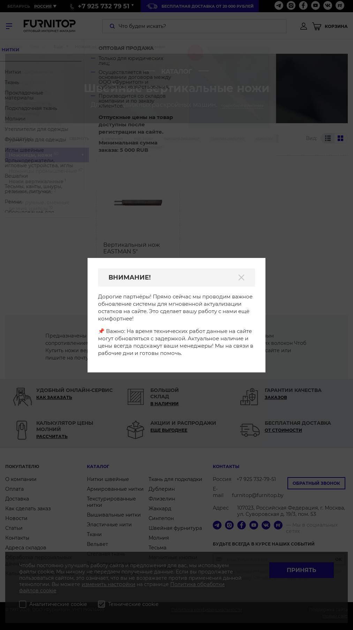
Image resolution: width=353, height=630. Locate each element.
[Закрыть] (241, 277)
